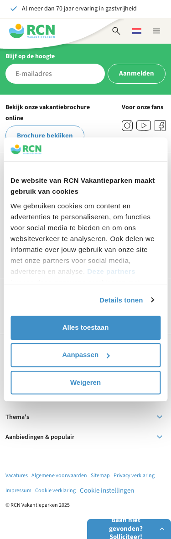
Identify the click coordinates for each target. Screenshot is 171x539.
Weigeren (85, 382)
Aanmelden (136, 73)
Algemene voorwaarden (59, 475)
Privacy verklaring (134, 475)
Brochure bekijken (45, 136)
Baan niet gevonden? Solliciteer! (138, 529)
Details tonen (121, 300)
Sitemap (100, 475)
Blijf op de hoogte (30, 56)
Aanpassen (85, 354)
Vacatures (16, 475)
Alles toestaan (85, 327)
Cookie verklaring (55, 490)
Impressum (18, 490)
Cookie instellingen (107, 490)
